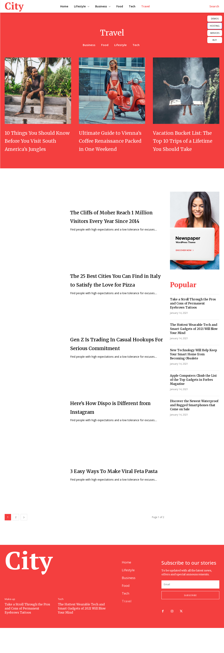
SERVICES (214, 32)
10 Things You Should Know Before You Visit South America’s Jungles (37, 145)
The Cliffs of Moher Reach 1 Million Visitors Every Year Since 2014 (112, 224)
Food (104, 45)
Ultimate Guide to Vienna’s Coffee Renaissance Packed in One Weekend (109, 145)
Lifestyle (120, 45)
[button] (214, 6)
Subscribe (190, 619)
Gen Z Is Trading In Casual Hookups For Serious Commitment (110, 351)
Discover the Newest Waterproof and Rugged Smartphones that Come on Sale (194, 413)
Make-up (10, 623)
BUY (215, 39)
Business (89, 45)
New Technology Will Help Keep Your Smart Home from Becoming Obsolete (193, 362)
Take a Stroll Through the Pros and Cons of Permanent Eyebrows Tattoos (193, 311)
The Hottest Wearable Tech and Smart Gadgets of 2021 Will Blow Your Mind (194, 337)
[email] (190, 609)
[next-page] (24, 525)
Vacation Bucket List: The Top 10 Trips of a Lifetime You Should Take (184, 145)
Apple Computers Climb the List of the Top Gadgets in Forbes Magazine (193, 388)
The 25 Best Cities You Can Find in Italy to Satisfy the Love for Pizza (110, 288)
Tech (136, 45)
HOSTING (215, 25)
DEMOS (215, 18)
